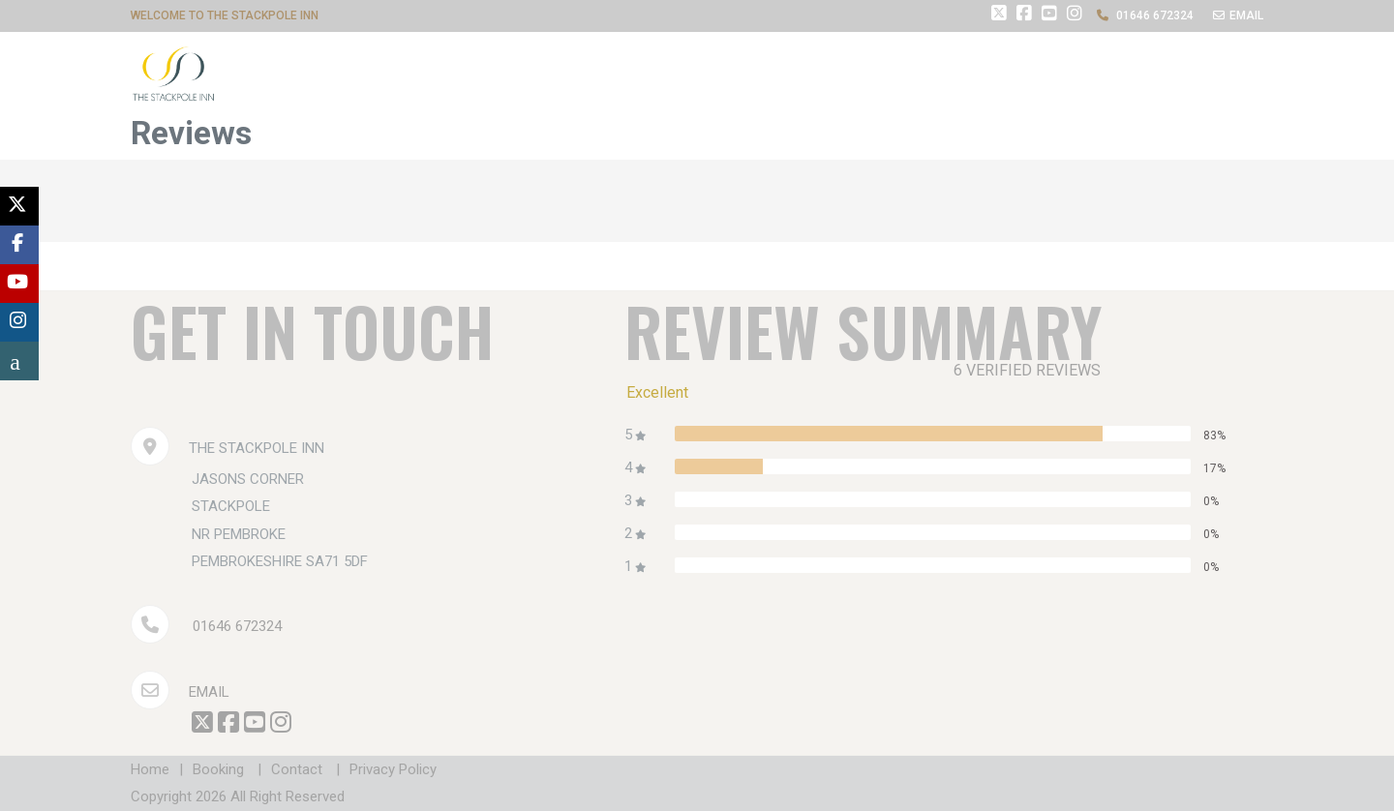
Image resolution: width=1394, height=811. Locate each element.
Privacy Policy (393, 769)
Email (180, 692)
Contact (296, 769)
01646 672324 (237, 626)
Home (150, 769)
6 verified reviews (1027, 370)
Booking (218, 769)
